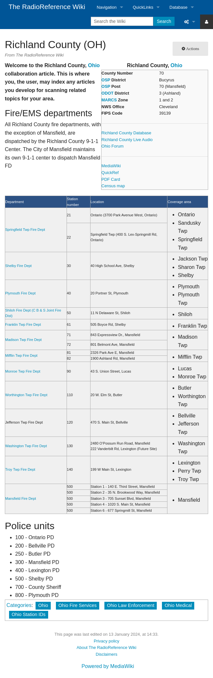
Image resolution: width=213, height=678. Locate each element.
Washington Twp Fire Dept (26, 446)
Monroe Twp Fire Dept (22, 371)
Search (164, 21)
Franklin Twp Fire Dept (23, 324)
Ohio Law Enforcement (130, 605)
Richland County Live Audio (127, 139)
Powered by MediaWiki (107, 666)
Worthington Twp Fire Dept (26, 395)
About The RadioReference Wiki (106, 647)
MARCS (109, 100)
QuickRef (110, 172)
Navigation (106, 7)
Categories (18, 605)
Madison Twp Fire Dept (23, 340)
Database (178, 7)
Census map (113, 185)
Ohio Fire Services (78, 605)
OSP (105, 79)
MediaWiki (111, 165)
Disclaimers (106, 654)
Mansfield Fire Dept (20, 498)
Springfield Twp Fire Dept (25, 229)
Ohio (176, 65)
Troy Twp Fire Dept (20, 469)
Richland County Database (126, 132)
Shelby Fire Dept (18, 266)
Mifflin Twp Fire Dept (21, 355)
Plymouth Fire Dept (20, 293)
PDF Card (110, 179)
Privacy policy (106, 641)
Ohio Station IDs (29, 614)
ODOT (107, 93)
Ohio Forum (112, 146)
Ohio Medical (178, 605)
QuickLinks (143, 7)
